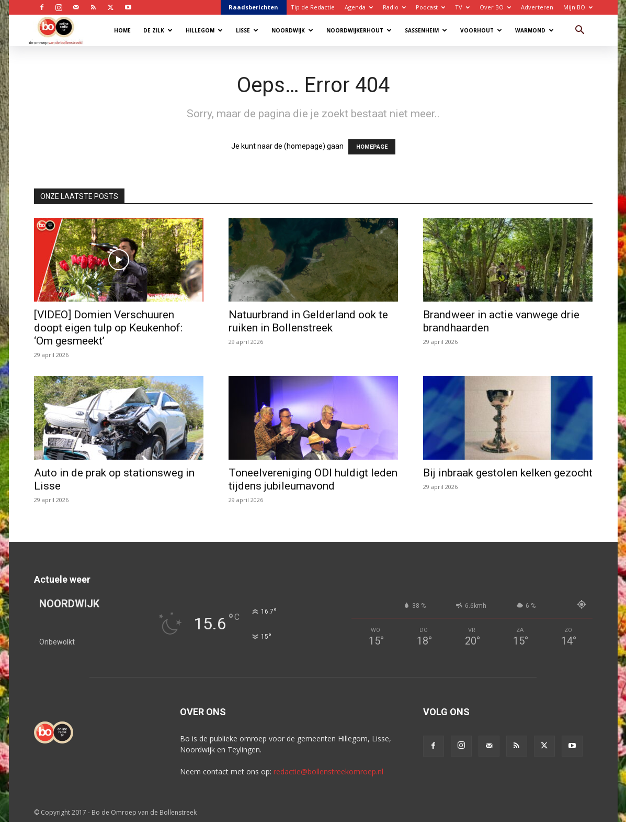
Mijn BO (578, 7)
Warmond (534, 30)
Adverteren (537, 7)
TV (462, 7)
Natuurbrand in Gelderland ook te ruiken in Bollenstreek (308, 321)
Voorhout (481, 30)
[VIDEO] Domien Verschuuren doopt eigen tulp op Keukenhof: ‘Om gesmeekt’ (108, 327)
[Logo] (61, 30)
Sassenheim (426, 30)
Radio (394, 7)
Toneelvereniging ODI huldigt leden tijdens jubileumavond (313, 479)
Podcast (430, 7)
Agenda (359, 7)
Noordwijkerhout (359, 30)
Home (122, 30)
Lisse (247, 30)
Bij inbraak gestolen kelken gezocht (508, 472)
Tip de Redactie (313, 7)
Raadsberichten (253, 7)
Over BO (495, 7)
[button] (580, 31)
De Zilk (158, 30)
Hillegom (204, 30)
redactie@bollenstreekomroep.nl (328, 771)
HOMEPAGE (372, 146)
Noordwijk (292, 30)
